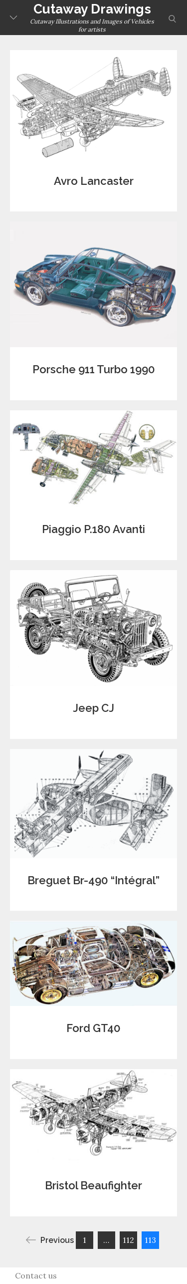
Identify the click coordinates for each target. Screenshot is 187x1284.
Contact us (36, 1275)
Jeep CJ (93, 707)
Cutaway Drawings (92, 9)
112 (128, 1240)
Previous (50, 1240)
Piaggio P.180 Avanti (93, 529)
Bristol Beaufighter (93, 1185)
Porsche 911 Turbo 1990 (93, 369)
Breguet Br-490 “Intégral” (93, 880)
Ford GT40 (93, 1028)
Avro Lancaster (94, 180)
